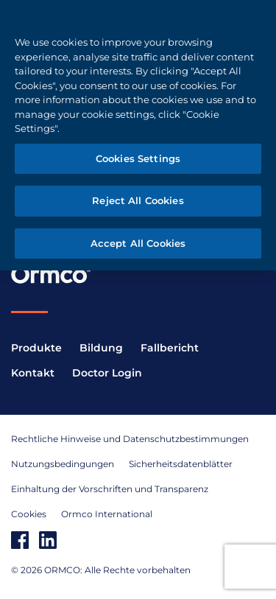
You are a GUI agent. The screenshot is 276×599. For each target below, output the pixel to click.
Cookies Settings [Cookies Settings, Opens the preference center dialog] (138, 158)
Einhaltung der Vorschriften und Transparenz (109, 488)
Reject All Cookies (137, 200)
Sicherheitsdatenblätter (181, 463)
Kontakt (32, 372)
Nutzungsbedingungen (62, 463)
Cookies (28, 513)
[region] (138, 135)
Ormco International (106, 513)
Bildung (101, 347)
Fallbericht (170, 347)
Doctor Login (107, 372)
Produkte (36, 347)
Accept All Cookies (138, 243)
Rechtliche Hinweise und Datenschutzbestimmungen (130, 438)
